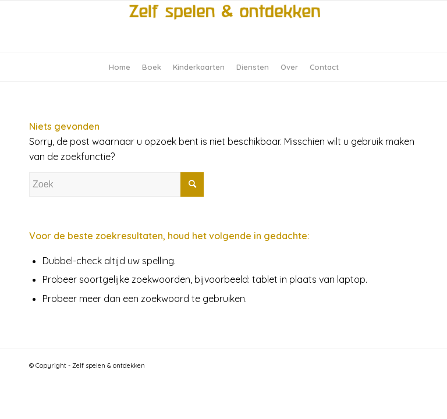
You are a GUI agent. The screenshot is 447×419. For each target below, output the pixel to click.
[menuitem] (119, 66)
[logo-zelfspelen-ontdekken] (223, 26)
